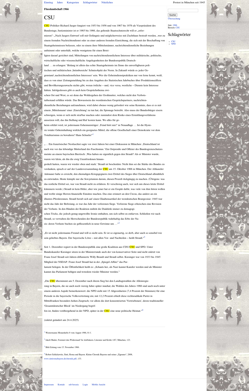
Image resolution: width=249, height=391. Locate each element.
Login (85, 385)
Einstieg (48, 2)
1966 (175, 25)
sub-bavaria (74, 385)
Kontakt (61, 385)
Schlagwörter (90, 2)
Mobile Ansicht (98, 385)
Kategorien (73, 2)
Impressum (49, 385)
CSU (178, 28)
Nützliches (107, 2)
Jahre (60, 2)
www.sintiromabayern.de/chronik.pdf (60, 359)
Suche (172, 15)
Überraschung (174, 19)
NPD (173, 44)
